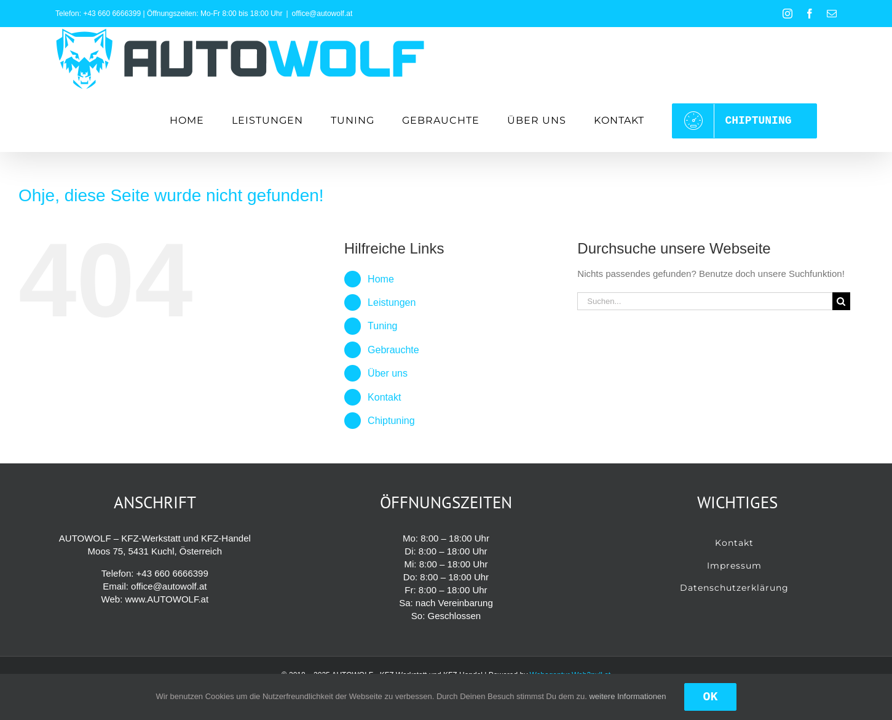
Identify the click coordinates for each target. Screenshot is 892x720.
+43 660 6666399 (112, 13)
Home (381, 279)
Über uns (388, 373)
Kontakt (384, 397)
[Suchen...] (704, 301)
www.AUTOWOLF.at (166, 599)
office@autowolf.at (322, 13)
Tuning (382, 326)
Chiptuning (391, 420)
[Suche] (841, 301)
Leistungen (392, 302)
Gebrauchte (393, 350)
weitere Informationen (627, 696)
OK (710, 697)
